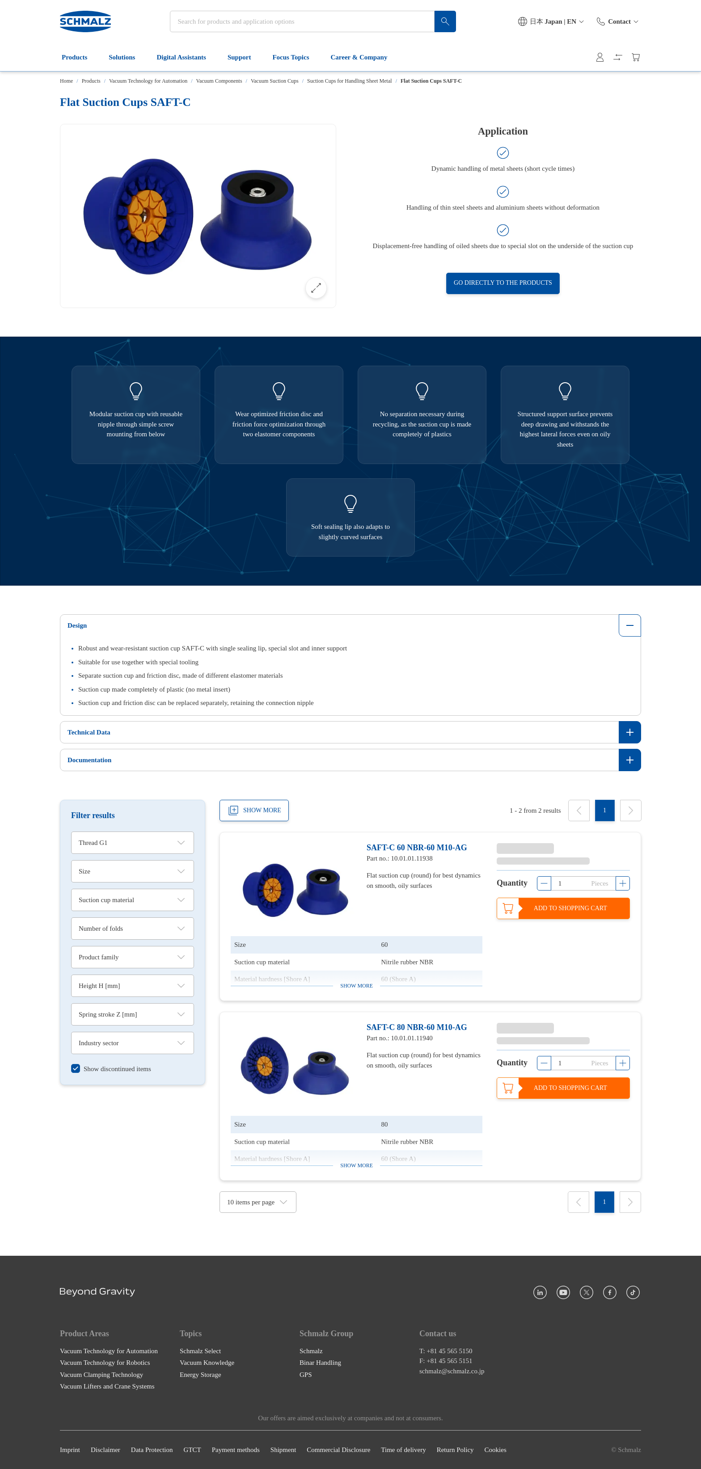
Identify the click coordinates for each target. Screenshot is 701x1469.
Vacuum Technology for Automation (148, 81)
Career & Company (364, 57)
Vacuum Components (219, 81)
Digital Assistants (186, 57)
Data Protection (152, 1449)
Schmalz (311, 1350)
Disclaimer (105, 1449)
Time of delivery (403, 1449)
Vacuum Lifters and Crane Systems (107, 1386)
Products (80, 57)
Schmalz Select (200, 1350)
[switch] (111, 1069)
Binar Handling (320, 1362)
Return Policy (455, 1449)
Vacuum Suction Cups (275, 81)
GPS (306, 1374)
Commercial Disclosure (338, 1449)
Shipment (283, 1449)
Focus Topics (296, 57)
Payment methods (236, 1449)
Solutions (127, 57)
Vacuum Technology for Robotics (105, 1362)
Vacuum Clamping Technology (101, 1374)
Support (245, 57)
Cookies (496, 1449)
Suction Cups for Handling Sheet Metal (349, 81)
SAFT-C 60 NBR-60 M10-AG (417, 847)
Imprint (70, 1449)
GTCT (192, 1449)
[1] (604, 810)
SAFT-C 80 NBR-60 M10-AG (417, 1027)
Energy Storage (200, 1374)
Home (66, 81)
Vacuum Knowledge (207, 1362)
